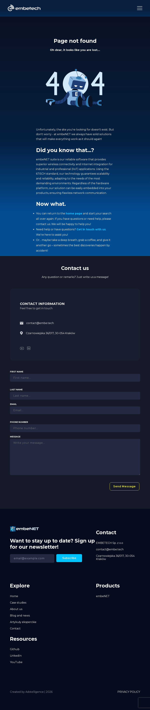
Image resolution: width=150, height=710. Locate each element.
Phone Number (19, 422)
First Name (16, 371)
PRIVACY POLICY (128, 691)
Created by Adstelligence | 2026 (31, 691)
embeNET (103, 596)
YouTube (16, 662)
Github (14, 649)
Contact (15, 628)
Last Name (16, 389)
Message (15, 436)
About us (16, 609)
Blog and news (20, 615)
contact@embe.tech (37, 323)
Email (13, 404)
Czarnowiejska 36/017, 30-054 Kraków (47, 333)
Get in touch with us (91, 229)
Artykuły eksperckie (23, 622)
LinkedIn (16, 655)
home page (74, 213)
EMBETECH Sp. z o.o (109, 543)
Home (14, 596)
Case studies (18, 602)
